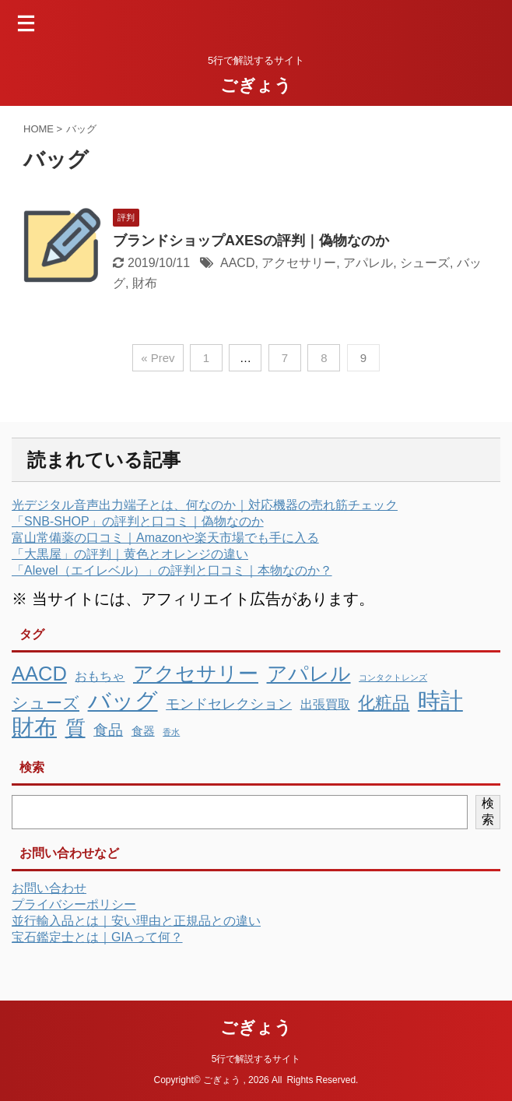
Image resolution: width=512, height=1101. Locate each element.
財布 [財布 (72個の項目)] (34, 727)
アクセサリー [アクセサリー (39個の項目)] (195, 673)
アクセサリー (298, 262)
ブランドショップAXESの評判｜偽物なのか (251, 240)
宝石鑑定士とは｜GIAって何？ (97, 937)
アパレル (368, 262)
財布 (144, 283)
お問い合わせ (49, 888)
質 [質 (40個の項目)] (75, 728)
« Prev (157, 357)
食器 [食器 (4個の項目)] (143, 730)
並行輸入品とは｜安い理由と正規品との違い (136, 920)
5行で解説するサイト (256, 1059)
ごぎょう (256, 85)
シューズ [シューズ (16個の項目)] (45, 703)
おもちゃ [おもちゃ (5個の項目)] (99, 676)
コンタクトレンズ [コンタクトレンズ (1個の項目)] (393, 677)
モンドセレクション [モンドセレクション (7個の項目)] (229, 704)
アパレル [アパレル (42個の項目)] (309, 673)
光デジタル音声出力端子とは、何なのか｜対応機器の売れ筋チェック (205, 505)
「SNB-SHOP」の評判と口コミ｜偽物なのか (138, 521)
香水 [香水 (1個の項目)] (171, 732)
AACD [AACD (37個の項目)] (39, 673)
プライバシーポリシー (74, 904)
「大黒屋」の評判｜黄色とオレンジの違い (130, 554)
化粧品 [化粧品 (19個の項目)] (383, 702)
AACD (237, 262)
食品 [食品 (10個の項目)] (108, 730)
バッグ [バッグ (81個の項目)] (123, 700)
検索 (488, 811)
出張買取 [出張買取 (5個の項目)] (325, 704)
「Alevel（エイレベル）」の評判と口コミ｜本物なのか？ (172, 570)
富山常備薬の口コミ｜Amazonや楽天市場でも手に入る (165, 537)
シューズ (425, 262)
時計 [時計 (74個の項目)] (440, 700)
